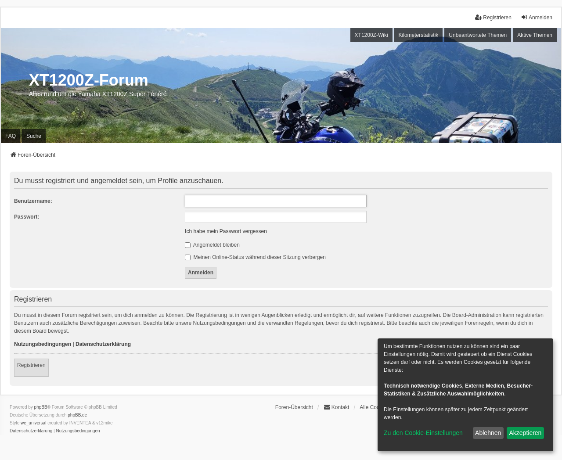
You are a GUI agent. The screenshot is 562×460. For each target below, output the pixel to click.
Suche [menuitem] (33, 136)
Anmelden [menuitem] (536, 17)
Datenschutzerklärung (103, 344)
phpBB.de (77, 415)
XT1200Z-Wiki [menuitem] (371, 35)
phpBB (40, 407)
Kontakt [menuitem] (336, 407)
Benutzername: (33, 201)
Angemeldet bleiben (212, 245)
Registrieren (31, 365)
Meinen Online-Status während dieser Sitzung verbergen (255, 257)
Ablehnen (488, 432)
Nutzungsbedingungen (42, 344)
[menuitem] (31, 431)
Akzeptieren (525, 432)
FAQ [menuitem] (10, 136)
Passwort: (26, 217)
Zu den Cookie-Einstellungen (423, 432)
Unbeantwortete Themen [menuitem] (478, 35)
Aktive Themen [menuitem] (534, 35)
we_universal (33, 422)
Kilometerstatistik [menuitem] (419, 35)
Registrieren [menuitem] (493, 17)
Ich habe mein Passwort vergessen (226, 231)
